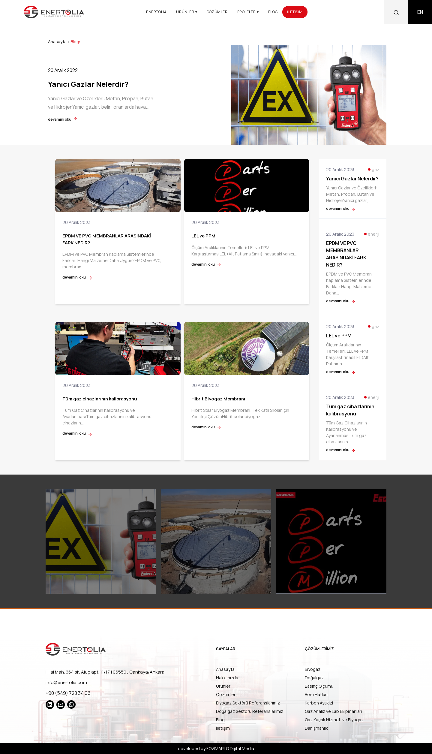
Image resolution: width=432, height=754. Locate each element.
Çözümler (226, 694)
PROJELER (248, 12)
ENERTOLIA (156, 11)
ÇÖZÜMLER (217, 11)
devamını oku (62, 119)
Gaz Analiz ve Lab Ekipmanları (333, 711)
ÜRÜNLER (186, 12)
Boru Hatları (316, 694)
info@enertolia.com (66, 682)
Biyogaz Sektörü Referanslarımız (248, 703)
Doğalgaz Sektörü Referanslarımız (249, 711)
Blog (220, 719)
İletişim (223, 728)
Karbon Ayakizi (319, 703)
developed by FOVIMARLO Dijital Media (216, 748)
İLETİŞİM (295, 11)
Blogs (76, 41)
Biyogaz (312, 669)
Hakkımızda (227, 677)
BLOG (273, 11)
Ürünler (223, 686)
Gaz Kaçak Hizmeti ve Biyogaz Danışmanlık (334, 724)
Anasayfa (57, 41)
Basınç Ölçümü (319, 686)
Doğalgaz (314, 677)
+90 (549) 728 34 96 (68, 693)
